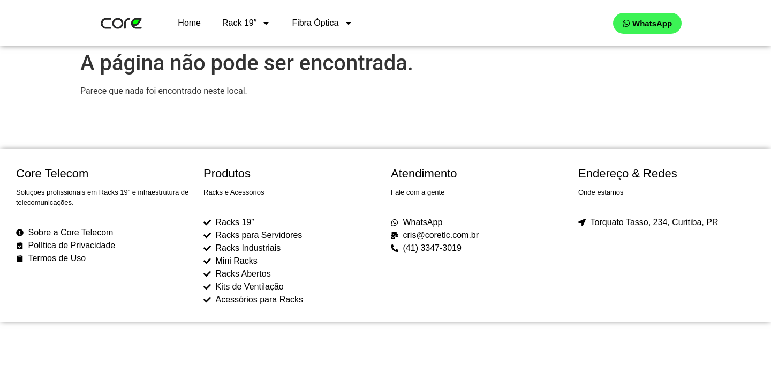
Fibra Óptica (322, 23)
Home (189, 22)
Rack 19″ (246, 23)
